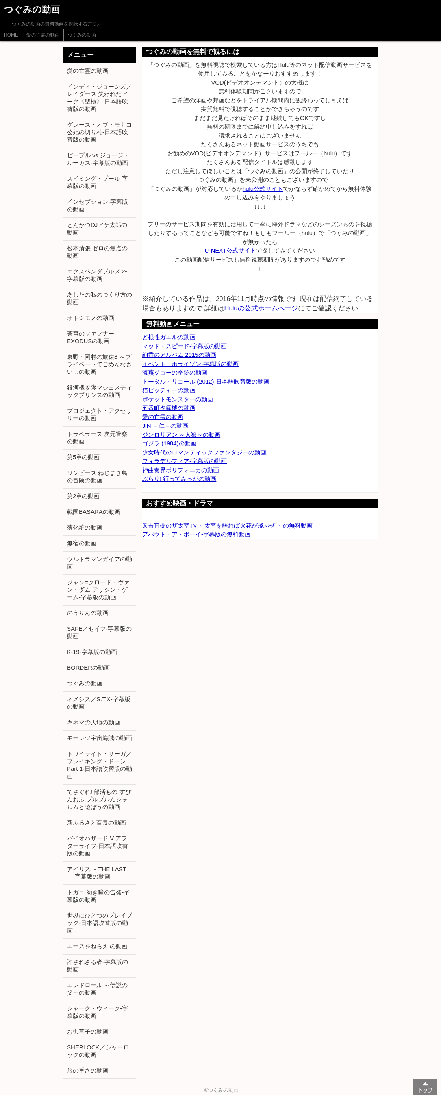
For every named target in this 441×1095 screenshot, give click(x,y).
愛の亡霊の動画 (42, 35)
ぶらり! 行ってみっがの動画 (179, 478)
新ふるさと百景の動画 (96, 822)
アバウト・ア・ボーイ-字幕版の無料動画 (196, 534)
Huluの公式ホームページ (261, 308)
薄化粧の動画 (84, 527)
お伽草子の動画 (87, 1031)
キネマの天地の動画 (93, 722)
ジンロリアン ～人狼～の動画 (181, 434)
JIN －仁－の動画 (165, 425)
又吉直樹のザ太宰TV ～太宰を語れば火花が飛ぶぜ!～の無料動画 (227, 525)
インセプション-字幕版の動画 (97, 205)
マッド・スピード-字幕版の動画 (184, 346)
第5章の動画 (83, 457)
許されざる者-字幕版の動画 (97, 965)
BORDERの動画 (88, 667)
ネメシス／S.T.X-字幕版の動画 (98, 703)
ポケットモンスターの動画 (177, 399)
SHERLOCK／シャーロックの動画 (98, 1051)
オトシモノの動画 (90, 317)
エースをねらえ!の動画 (97, 946)
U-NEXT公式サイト (230, 250)
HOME (11, 35)
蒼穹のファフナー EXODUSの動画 (90, 337)
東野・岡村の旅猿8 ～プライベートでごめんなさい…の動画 (99, 364)
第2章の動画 (83, 496)
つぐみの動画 (82, 35)
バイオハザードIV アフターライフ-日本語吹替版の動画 (97, 846)
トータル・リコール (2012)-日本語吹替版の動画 (205, 381)
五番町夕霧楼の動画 (168, 407)
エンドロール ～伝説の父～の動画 (97, 989)
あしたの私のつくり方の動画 (99, 298)
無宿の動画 (81, 543)
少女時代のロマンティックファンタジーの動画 (204, 452)
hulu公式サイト (263, 188)
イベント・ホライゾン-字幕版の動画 (190, 363)
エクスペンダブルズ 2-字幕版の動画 (97, 275)
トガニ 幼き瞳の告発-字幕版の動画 (98, 896)
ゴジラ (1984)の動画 (169, 443)
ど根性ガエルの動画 (168, 337)
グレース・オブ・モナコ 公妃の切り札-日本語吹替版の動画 (99, 132)
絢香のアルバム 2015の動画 (179, 354)
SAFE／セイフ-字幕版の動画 (99, 632)
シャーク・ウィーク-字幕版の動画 (97, 1012)
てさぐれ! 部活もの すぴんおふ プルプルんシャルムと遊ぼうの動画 (99, 799)
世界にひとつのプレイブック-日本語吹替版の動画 (99, 923)
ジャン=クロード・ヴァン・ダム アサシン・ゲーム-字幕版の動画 (98, 589)
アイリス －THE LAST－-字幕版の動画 (96, 873)
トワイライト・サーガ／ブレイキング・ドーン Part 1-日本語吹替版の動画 (99, 764)
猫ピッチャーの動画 (168, 390)
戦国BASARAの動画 (93, 511)
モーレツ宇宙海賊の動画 (99, 738)
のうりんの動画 (87, 612)
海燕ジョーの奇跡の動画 (174, 372)
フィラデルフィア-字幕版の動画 (184, 461)
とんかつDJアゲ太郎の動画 (97, 229)
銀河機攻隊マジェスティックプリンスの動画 (99, 391)
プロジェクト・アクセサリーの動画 (99, 414)
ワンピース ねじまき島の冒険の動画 (97, 476)
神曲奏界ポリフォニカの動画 (180, 470)
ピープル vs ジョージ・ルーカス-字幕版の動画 (98, 159)
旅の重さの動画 (87, 1070)
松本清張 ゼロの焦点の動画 (97, 252)
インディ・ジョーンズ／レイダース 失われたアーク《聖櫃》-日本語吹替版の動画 (99, 97)
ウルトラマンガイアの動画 (99, 563)
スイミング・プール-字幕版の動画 (97, 182)
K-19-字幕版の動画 (92, 651)
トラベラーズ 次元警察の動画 (97, 437)
